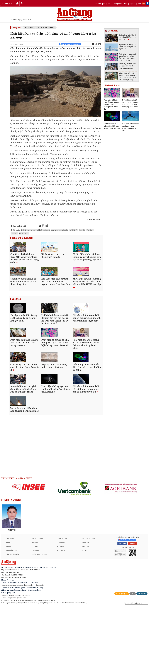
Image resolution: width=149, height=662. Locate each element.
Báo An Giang (24, 233)
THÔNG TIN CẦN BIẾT (11, 555)
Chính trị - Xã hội (63, 593)
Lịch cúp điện (135, 3)
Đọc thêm (17, 315)
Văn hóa (35, 601)
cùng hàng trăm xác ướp (59, 230)
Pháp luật (85, 597)
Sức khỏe (85, 601)
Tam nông (35, 605)
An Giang (14, 233)
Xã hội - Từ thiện (88, 593)
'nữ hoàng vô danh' (43, 230)
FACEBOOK (122, 598)
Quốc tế (9, 601)
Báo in (132, 649)
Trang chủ (16, 27)
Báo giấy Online (120, 3)
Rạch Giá (82, 230)
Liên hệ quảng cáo (102, 3)
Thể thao (60, 601)
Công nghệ (61, 597)
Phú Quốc (90, 230)
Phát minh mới (112, 85)
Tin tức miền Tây (12, 609)
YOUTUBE (132, 598)
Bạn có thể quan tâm (22, 238)
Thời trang (61, 605)
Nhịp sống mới (11, 605)
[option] (29, 542)
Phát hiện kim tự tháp (28, 230)
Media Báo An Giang (39, 609)
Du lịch (84, 605)
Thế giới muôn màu (45, 27)
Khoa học (29, 27)
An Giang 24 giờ (37, 593)
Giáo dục (35, 597)
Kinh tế (8, 597)
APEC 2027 (73, 230)
